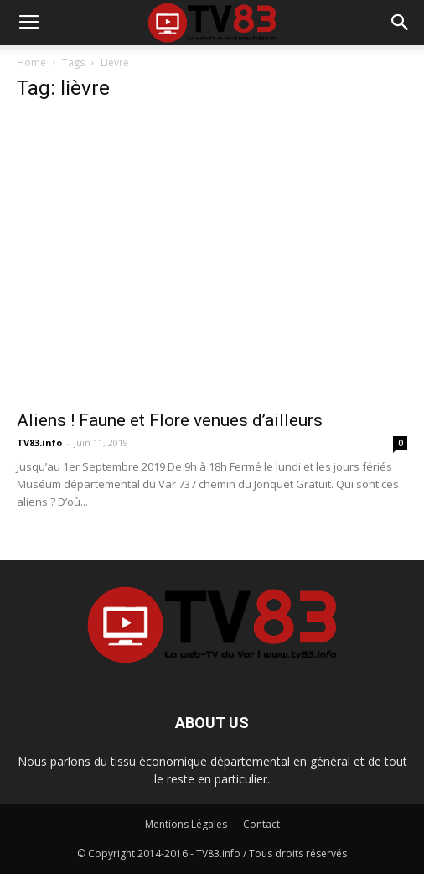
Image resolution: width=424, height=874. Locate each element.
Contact (261, 824)
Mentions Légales (186, 824)
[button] (400, 22)
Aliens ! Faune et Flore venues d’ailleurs (170, 420)
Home (31, 62)
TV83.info (39, 442)
